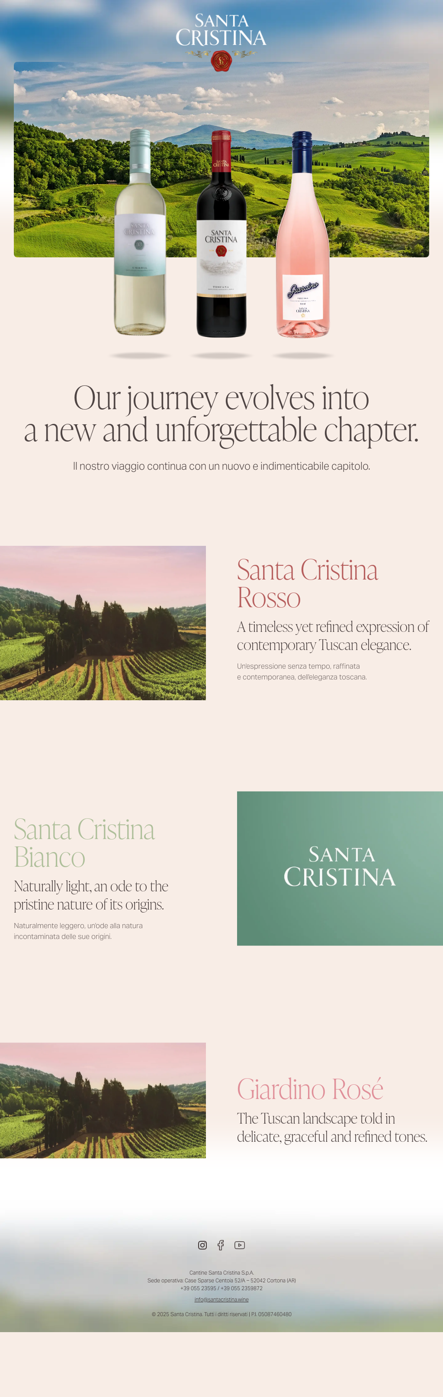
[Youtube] (239, 1245)
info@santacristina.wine (222, 1299)
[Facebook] (220, 1245)
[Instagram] (202, 1245)
